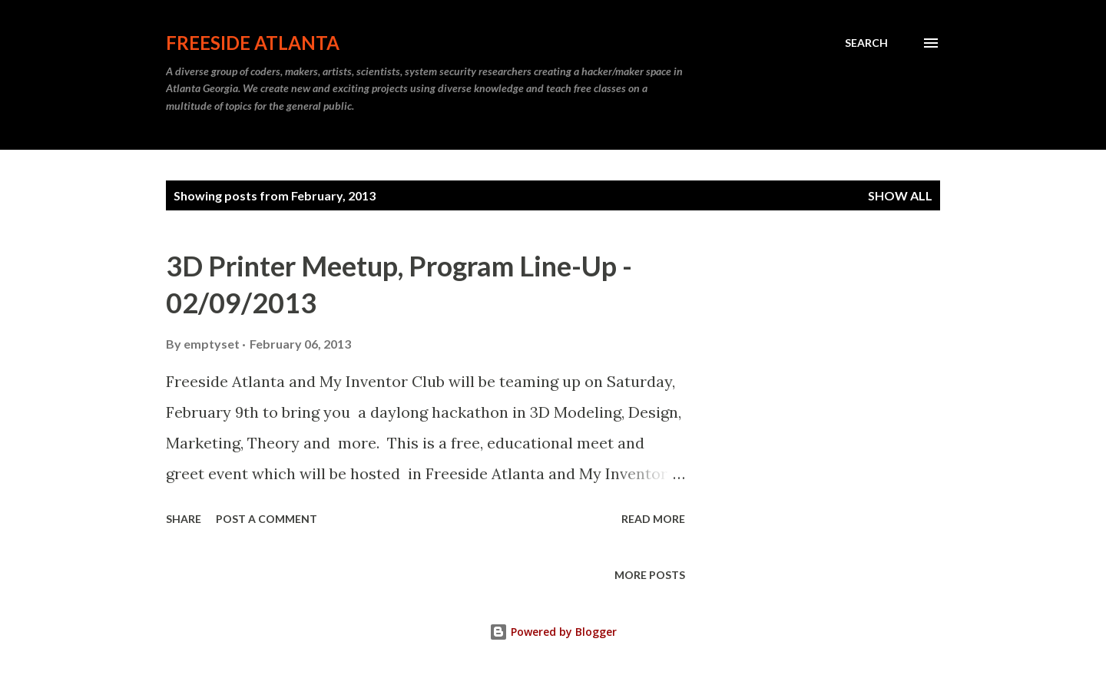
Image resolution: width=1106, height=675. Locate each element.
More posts (649, 574)
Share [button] (183, 518)
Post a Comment (266, 518)
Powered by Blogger (553, 631)
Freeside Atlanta (252, 42)
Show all (900, 195)
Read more (653, 518)
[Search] (866, 43)
